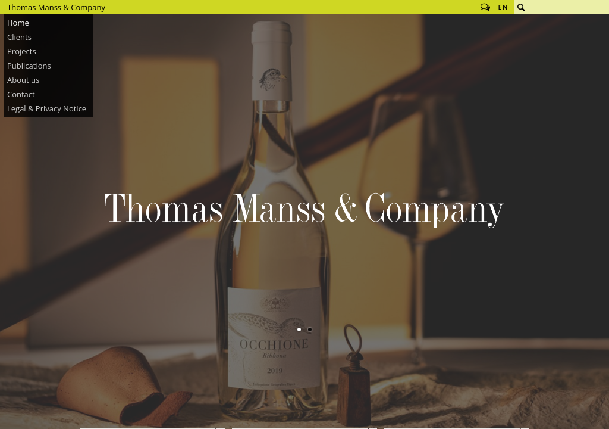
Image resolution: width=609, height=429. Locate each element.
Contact (21, 94)
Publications (29, 65)
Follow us (485, 7)
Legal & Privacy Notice (46, 108)
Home (18, 22)
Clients (19, 37)
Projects (21, 51)
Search (521, 7)
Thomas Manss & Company (56, 7)
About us (23, 79)
